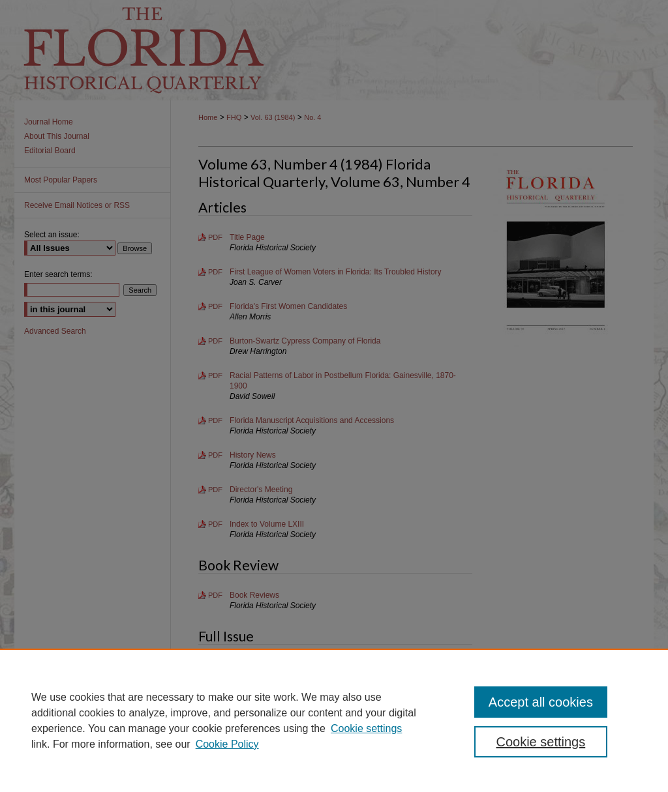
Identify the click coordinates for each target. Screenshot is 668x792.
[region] (334, 720)
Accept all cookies (541, 702)
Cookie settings (366, 728)
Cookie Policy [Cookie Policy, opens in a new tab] (227, 744)
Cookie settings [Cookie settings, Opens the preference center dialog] (540, 742)
